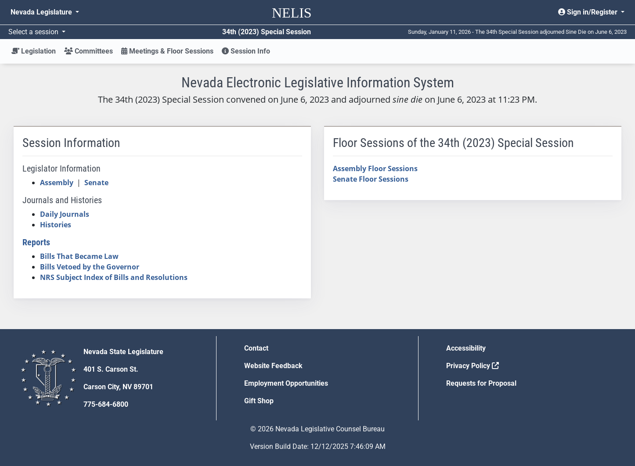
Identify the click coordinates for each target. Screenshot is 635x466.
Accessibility (466, 348)
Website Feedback (273, 366)
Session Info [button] (246, 51)
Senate (96, 182)
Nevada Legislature (42, 12)
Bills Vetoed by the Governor (89, 267)
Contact (256, 348)
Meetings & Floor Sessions (167, 51)
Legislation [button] (33, 51)
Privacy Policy (472, 366)
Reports (36, 242)
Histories (55, 224)
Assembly (56, 182)
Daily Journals (64, 214)
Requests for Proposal (481, 383)
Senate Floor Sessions (370, 179)
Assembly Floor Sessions (375, 168)
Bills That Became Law (79, 256)
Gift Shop (259, 401)
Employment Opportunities (286, 383)
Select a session (34, 32)
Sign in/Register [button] (588, 12)
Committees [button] (88, 51)
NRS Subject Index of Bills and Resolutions (114, 277)
